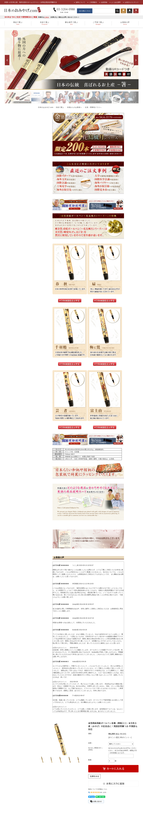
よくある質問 (116, 2)
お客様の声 (125, 23)
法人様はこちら (84, 11)
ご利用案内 (93, 2)
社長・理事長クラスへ (93, 107)
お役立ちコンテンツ (132, 2)
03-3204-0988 (64, 10)
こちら (46, 17)
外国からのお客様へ (74, 107)
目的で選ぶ (44, 23)
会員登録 (104, 2)
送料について (80, 2)
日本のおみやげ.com (45, 107)
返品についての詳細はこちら (97, 789)
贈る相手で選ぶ (71, 23)
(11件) (104, 792)
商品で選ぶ (18, 23)
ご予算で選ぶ (98, 23)
